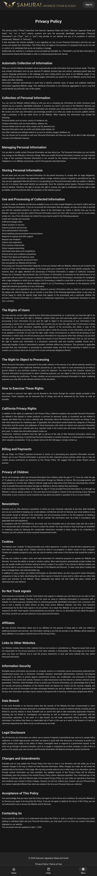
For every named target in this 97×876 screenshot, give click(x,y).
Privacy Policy (41, 864)
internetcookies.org (31, 570)
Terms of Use (55, 864)
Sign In (89, 4)
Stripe (21, 454)
